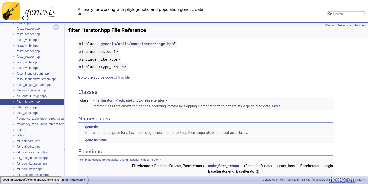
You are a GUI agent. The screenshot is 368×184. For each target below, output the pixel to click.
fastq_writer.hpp (28, 68)
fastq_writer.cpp (27, 62)
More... (277, 106)
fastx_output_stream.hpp (34, 85)
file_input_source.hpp (31, 90)
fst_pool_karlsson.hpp (32, 163)
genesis (91, 127)
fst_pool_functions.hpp (32, 158)
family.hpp (24, 23)
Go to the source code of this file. (104, 77)
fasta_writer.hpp (28, 45)
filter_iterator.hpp (28, 101)
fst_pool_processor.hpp (33, 175)
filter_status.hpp (28, 113)
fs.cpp (21, 130)
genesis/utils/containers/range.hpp (137, 44)
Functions (361, 25)
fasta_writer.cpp (27, 40)
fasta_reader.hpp (28, 34)
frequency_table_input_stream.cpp (40, 118)
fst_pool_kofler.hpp (30, 169)
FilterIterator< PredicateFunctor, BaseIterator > (130, 100)
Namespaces (345, 25)
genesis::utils (96, 140)
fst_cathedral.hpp (28, 146)
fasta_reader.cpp (28, 28)
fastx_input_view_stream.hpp (36, 79)
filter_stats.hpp (27, 107)
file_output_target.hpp (32, 96)
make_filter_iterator (223, 166)
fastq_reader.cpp (28, 51)
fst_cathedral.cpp (28, 141)
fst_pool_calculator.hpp (32, 152)
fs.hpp (21, 135)
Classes (330, 25)
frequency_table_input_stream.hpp (40, 124)
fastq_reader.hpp (28, 57)
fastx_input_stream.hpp (33, 73)
